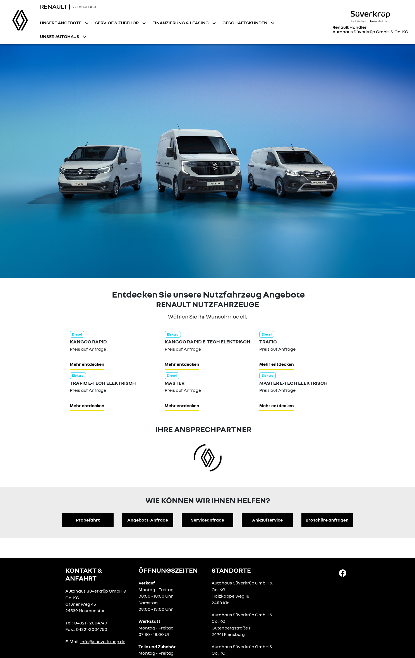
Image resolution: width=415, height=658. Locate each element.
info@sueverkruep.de (102, 641)
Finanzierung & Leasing (181, 22)
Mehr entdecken (87, 364)
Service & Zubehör (117, 22)
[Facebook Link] (343, 573)
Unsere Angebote (61, 22)
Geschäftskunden (245, 22)
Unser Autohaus (60, 36)
